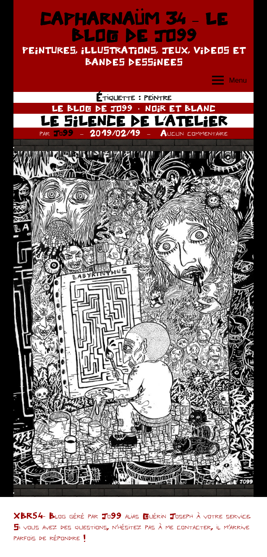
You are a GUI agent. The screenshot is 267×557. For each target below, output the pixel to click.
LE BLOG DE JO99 (92, 108)
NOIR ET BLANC (180, 108)
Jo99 (63, 133)
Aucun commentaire (194, 133)
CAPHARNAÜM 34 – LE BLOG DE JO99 (133, 27)
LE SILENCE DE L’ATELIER (133, 121)
